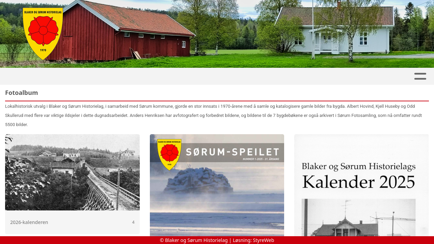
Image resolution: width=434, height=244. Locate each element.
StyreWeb (263, 240)
